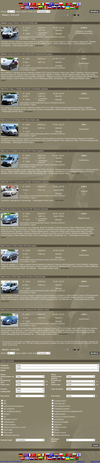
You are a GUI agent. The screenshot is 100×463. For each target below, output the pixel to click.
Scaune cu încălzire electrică (64, 417)
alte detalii (39, 46)
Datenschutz (95, 461)
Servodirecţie (59, 419)
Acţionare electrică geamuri (13, 406)
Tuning (56, 430)
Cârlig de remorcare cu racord (14, 427)
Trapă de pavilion (60, 427)
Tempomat (58, 425)
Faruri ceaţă (7, 430)
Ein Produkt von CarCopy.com (11, 461)
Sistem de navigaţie (61, 422)
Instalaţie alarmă (60, 401)
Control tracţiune (9, 425)
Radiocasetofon (59, 414)
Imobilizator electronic (11, 435)
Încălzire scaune (60, 433)
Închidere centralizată (62, 435)
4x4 (4, 401)
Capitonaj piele (8, 422)
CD (4, 417)
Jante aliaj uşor (59, 403)
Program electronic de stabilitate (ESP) (68, 411)
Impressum (81, 461)
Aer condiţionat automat (12, 411)
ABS (5, 403)
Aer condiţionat (8, 409)
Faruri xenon (8, 433)
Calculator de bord (10, 419)
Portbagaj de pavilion (61, 409)
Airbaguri (6, 414)
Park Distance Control (62, 406)
